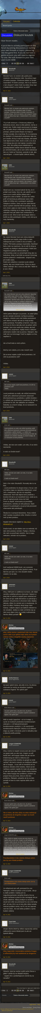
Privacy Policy (36, 1007)
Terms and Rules (27, 1007)
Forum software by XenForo (9, 1009)
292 (12, 63)
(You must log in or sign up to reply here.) (28, 988)
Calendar (16, 21)
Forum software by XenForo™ (25, 1009)
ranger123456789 (15, 744)
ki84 (10, 165)
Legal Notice (32, 1004)
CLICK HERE (10, 60)
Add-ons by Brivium (7, 1010)
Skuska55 (12, 69)
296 (23, 63)
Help (38, 1004)
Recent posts (7, 25)
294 (18, 63)
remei (11, 98)
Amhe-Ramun (13, 678)
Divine (11, 625)
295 (20, 63)
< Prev (3, 63)
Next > (32, 63)
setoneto (12, 584)
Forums (6, 21)
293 (15, 63)
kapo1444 (12, 921)
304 (28, 63)
